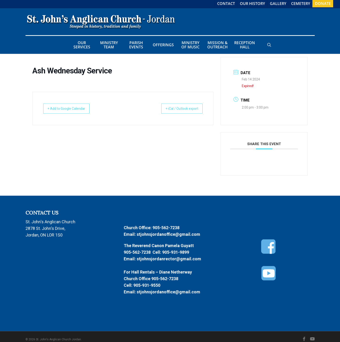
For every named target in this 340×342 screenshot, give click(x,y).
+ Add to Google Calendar (70, 108)
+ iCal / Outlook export (178, 108)
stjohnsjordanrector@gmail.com (169, 258)
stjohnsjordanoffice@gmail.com (168, 234)
